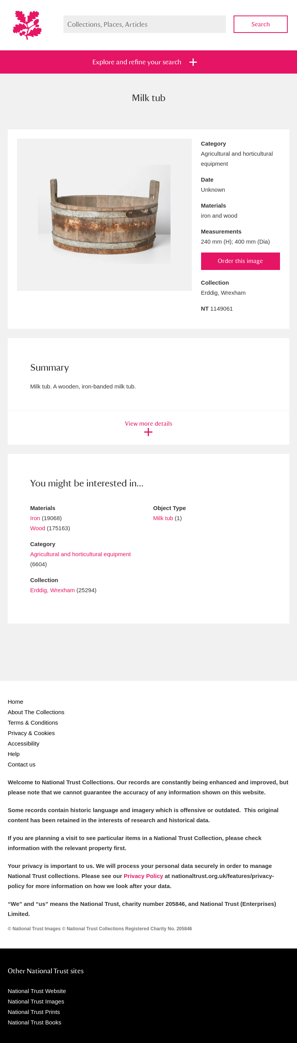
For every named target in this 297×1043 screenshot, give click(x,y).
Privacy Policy (143, 876)
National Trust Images (36, 1001)
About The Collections (36, 712)
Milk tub (163, 518)
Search (260, 24)
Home (15, 701)
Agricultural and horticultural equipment (80, 554)
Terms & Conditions (33, 722)
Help (14, 754)
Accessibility (23, 743)
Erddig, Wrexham (52, 590)
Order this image (240, 261)
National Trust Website (37, 991)
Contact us (22, 764)
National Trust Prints (34, 1012)
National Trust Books (34, 1022)
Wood (37, 528)
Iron (35, 518)
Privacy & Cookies (31, 733)
